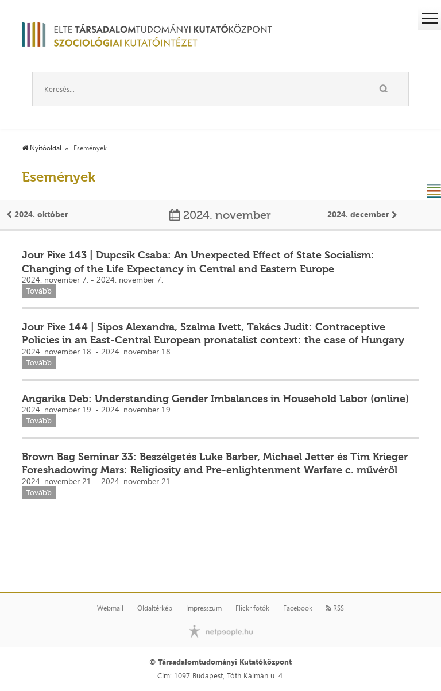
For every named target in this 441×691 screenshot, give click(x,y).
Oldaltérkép (154, 608)
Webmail (110, 608)
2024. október (37, 214)
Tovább (39, 291)
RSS (335, 608)
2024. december (362, 214)
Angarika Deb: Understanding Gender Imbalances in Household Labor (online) (215, 398)
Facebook (297, 608)
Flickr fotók (252, 608)
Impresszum (204, 608)
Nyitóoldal (41, 148)
